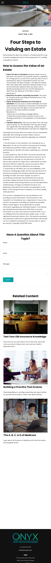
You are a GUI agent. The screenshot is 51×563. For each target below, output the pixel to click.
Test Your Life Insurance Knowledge (24, 336)
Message (6, 264)
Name (5, 243)
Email (5, 253)
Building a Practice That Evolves (22, 387)
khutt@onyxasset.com (25, 550)
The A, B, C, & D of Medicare (19, 435)
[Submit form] (8, 279)
